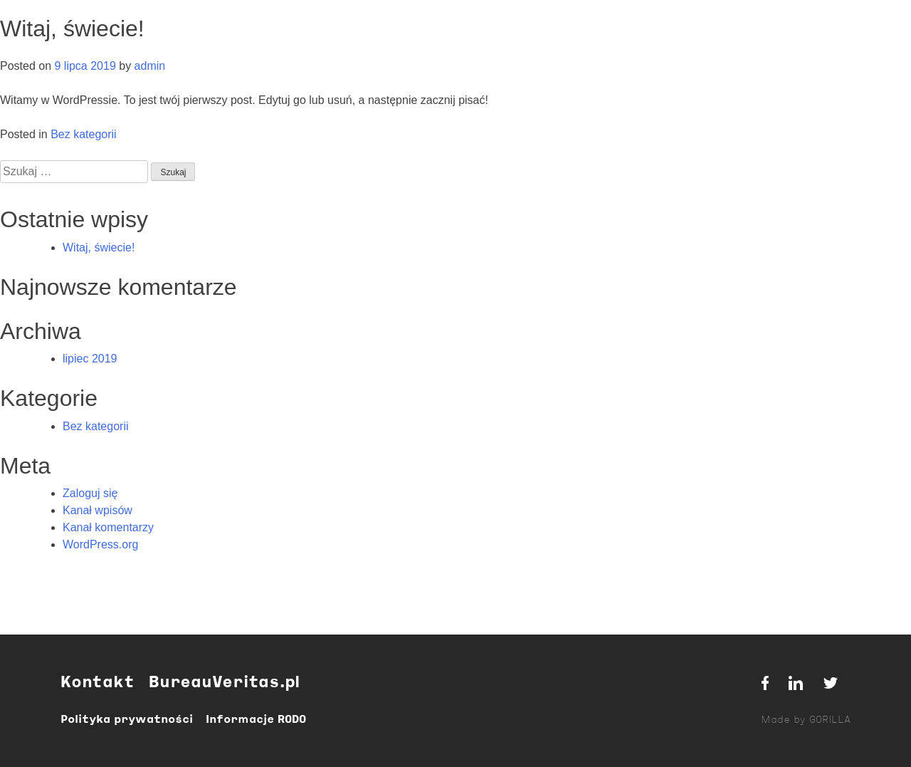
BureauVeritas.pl (224, 683)
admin (150, 66)
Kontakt (97, 683)
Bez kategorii (84, 134)
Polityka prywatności (126, 720)
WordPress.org (100, 544)
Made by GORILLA (806, 720)
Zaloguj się (90, 493)
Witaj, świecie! (99, 247)
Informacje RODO (256, 720)
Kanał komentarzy (108, 527)
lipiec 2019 (90, 359)
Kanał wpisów (97, 510)
